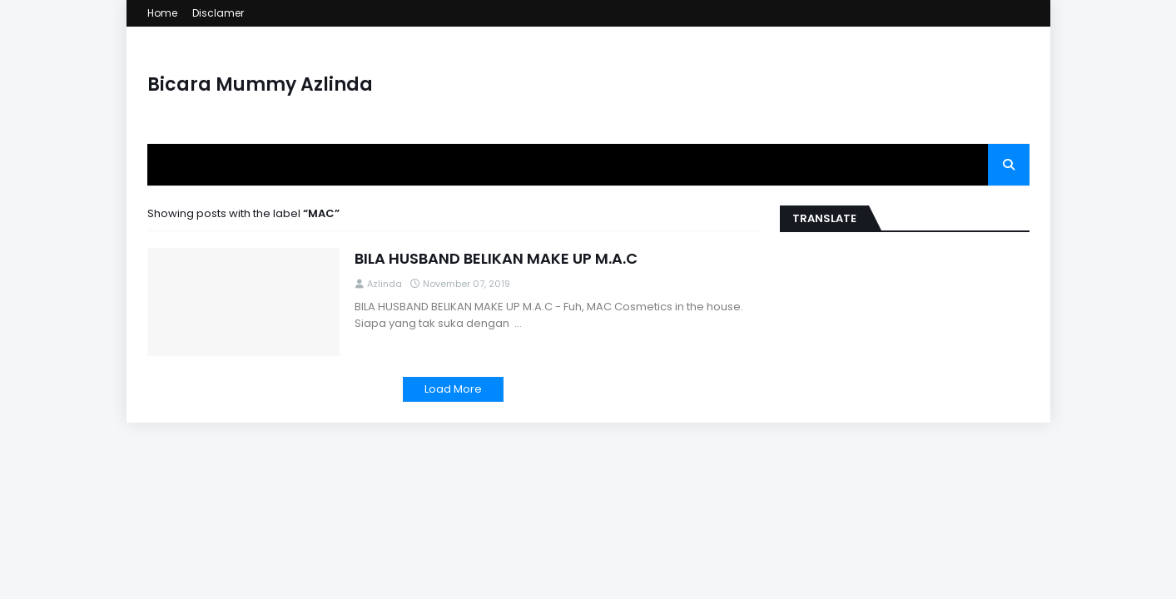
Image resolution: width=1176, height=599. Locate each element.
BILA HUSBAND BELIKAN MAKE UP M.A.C (496, 258)
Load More (453, 389)
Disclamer (218, 13)
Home (162, 13)
